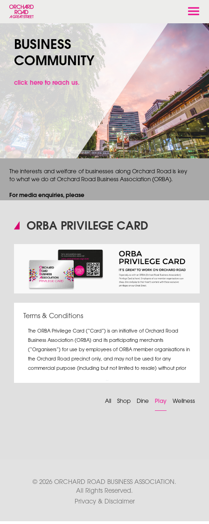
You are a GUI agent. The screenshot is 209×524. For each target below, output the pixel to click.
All (108, 401)
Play (161, 401)
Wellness (184, 401)
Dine (143, 401)
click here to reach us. (47, 83)
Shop (124, 401)
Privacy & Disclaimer (105, 501)
